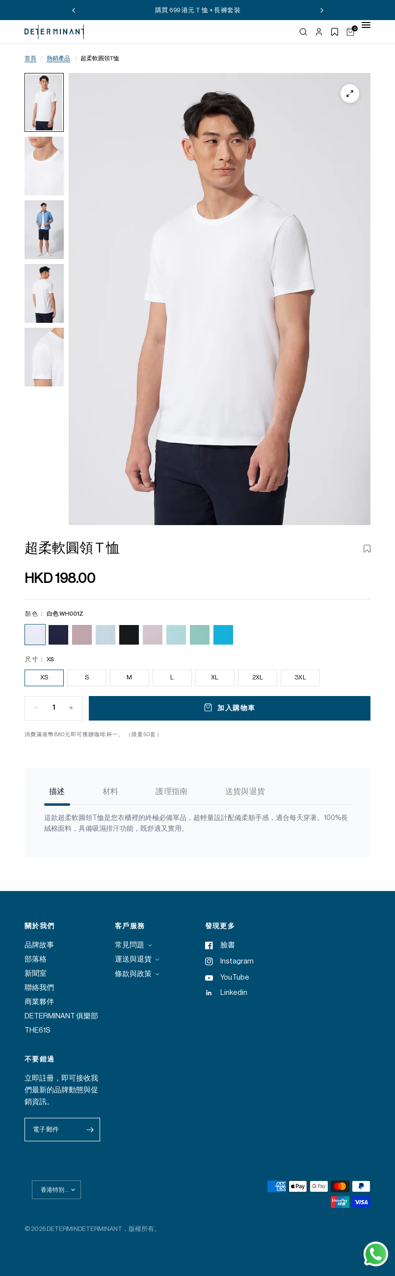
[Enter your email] (90, 1129)
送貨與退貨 (245, 791)
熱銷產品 (58, 58)
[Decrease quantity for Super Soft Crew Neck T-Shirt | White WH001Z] (36, 708)
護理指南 (171, 791)
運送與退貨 (133, 959)
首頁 (30, 58)
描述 (57, 791)
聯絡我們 (39, 987)
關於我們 (40, 926)
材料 (111, 791)
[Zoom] (350, 93)
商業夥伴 (39, 1002)
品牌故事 (39, 945)
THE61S (38, 1030)
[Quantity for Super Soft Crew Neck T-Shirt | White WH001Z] (54, 708)
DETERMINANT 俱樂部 (61, 1016)
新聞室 (36, 973)
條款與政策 (133, 974)
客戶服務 (130, 926)
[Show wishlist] (334, 32)
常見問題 (129, 945)
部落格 (36, 959)
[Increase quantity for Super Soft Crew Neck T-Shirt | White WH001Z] (71, 708)
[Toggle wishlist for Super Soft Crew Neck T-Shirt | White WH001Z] (367, 548)
